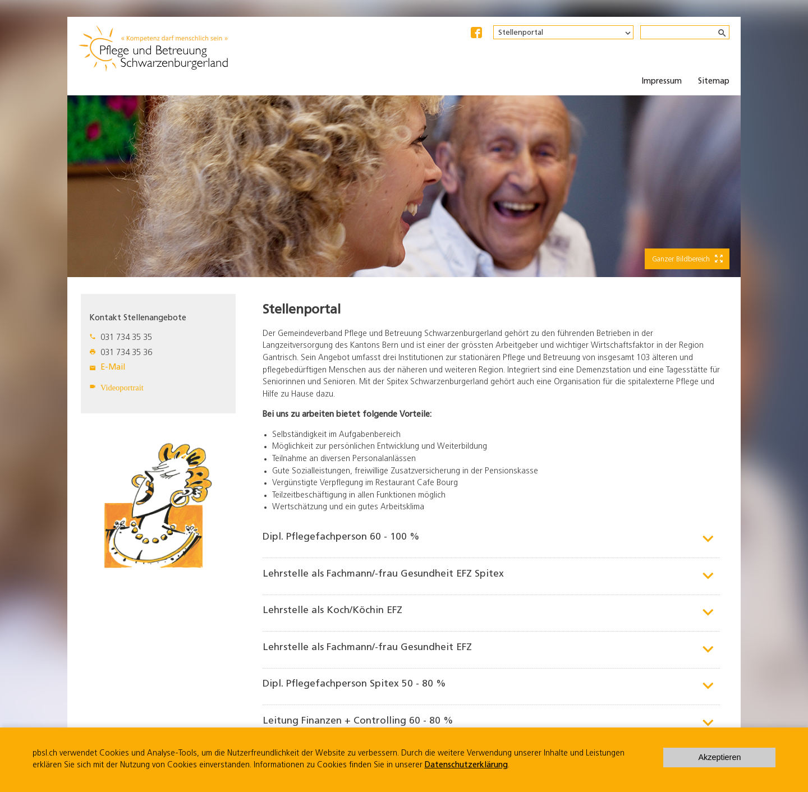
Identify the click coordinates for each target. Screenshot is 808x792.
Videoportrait (122, 387)
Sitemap (713, 81)
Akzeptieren (719, 757)
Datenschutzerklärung (466, 765)
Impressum (661, 81)
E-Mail (112, 367)
